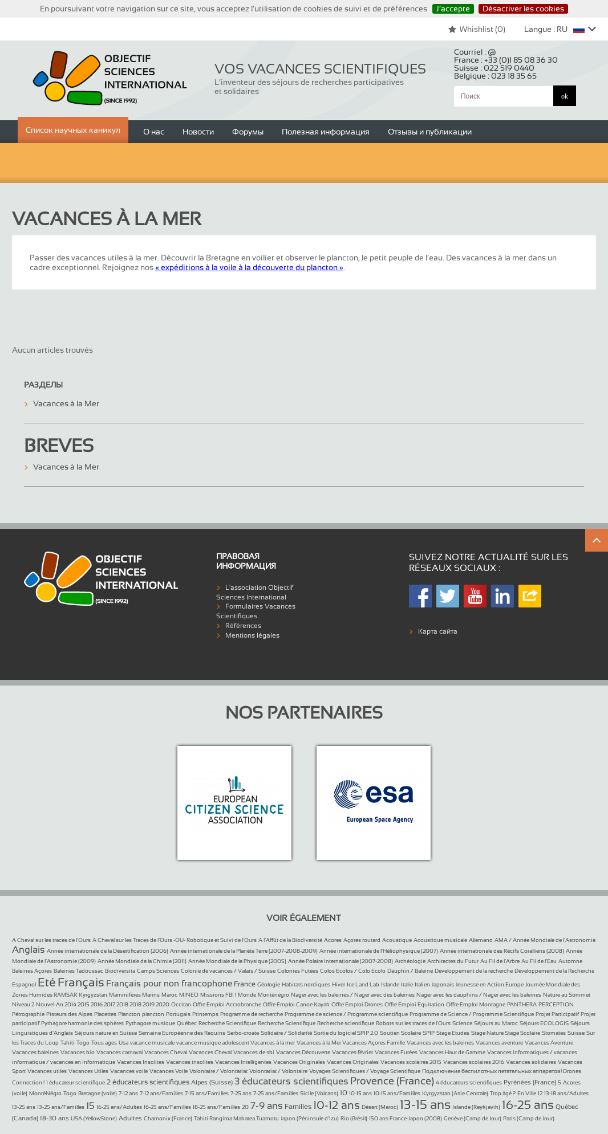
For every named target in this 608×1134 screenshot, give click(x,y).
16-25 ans (528, 1104)
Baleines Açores (32, 971)
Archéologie (410, 961)
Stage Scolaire (522, 1033)
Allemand (481, 940)
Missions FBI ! (218, 995)
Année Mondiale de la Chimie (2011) (142, 961)
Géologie (268, 984)
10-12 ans (336, 1105)
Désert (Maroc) (380, 1107)
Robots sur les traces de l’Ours (413, 1023)
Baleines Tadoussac (78, 971)
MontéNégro (45, 1093)
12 (540, 1093)
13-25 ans (23, 1107)
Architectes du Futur (453, 961)
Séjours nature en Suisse (106, 1033)
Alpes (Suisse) (212, 1082)
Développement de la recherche (474, 971)
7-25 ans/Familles (275, 1093)
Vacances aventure (499, 1042)
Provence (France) (392, 1081)
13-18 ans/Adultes (566, 1093)
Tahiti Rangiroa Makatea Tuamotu (236, 1118)
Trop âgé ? (503, 1093)
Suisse (576, 1033)
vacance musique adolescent (213, 1042)
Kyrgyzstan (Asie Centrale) (455, 1093)
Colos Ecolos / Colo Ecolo (353, 971)
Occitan (181, 1004)
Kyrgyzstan (93, 995)
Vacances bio (77, 1052)
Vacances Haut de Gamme (452, 1052)
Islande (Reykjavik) (476, 1107)
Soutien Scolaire (400, 1033)
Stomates (554, 1033)
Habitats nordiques (306, 984)
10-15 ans (360, 1093)
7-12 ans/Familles (161, 1093)
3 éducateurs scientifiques (291, 1081)
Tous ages (104, 1042)
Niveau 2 (23, 1004)
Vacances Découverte (303, 1052)
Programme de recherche (251, 1014)
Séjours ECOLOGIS (544, 1023)
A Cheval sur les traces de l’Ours (51, 940)
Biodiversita (120, 971)
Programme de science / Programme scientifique (346, 1014)
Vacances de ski (253, 1052)
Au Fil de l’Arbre (500, 961)
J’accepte (453, 8)
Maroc (169, 995)
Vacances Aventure (549, 1042)
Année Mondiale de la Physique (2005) (237, 961)
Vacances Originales (299, 1062)
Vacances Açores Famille (373, 1042)
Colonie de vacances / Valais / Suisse (228, 971)
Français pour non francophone (169, 983)
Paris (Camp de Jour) (528, 1118)
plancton (153, 1014)
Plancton (129, 1014)
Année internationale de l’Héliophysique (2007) (378, 951)
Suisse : (494, 67)
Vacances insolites (189, 1062)
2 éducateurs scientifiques (148, 1082)
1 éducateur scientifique (75, 1082)
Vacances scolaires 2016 (473, 1062)
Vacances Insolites (140, 1062)
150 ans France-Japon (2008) (405, 1118)
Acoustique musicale (440, 940)
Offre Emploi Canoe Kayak (296, 1004)
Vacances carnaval (119, 1052)
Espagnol (24, 984)
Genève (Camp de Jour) (472, 1118)
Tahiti (67, 1042)
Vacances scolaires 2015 (410, 1062)
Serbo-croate (243, 1033)
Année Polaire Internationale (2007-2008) (340, 961)
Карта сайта (437, 631)
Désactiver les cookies (523, 8)
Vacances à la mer (272, 1042)
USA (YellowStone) (94, 1118)
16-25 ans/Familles (167, 1107)
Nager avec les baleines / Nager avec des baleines (353, 995)
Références (243, 626)
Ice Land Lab (363, 984)
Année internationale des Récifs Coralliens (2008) (502, 951)
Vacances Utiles (88, 1071)
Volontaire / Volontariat (218, 1071)
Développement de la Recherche (554, 971)
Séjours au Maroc (496, 1023)
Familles (298, 1107)
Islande (390, 984)
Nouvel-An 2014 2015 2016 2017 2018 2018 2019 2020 (102, 1004)
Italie (407, 984)
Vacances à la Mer (66, 403)
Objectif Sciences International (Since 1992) (110, 78)
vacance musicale (152, 1042)
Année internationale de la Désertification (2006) (107, 951)
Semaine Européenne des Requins (182, 1033)
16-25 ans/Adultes (119, 1107)
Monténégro (273, 995)
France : (506, 59)
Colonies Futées (297, 971)
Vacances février (352, 1052)
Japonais (443, 984)
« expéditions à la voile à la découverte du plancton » (249, 267)
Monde (247, 995)
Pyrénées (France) (530, 1082)
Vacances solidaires (531, 1062)
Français (81, 982)
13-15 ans (425, 1105)
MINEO (188, 995)
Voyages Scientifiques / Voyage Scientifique (364, 1071)
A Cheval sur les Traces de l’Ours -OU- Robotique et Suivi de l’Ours (174, 940)
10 (343, 1093)
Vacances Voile (168, 1071)
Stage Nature (488, 1033)
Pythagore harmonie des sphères (82, 1023)
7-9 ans (266, 1105)
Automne (570, 961)
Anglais (28, 949)
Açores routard (361, 940)
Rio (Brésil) (354, 1118)
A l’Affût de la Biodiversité (290, 940)
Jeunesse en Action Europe (490, 984)
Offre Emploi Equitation (414, 1004)
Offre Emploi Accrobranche (227, 1004)
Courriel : (475, 51)
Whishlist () (476, 29)
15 (90, 1105)
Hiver (338, 984)
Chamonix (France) (168, 1118)
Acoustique (397, 940)
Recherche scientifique (345, 1023)
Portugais (178, 1014)
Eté (47, 982)
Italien (422, 984)
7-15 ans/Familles (207, 1093)
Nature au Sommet (566, 995)
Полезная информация (326, 131)
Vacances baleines (35, 1052)
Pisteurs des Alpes (69, 1014)
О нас (153, 131)
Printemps (205, 1014)
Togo (83, 1042)
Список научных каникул (73, 129)
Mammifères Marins (134, 995)
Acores (333, 940)
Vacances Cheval (165, 1052)
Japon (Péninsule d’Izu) (310, 1118)
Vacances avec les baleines (440, 1042)
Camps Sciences (158, 971)
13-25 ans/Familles (60, 1107)
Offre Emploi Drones (357, 1004)
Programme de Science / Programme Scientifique (472, 1014)
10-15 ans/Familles (397, 1093)
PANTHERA (522, 1004)
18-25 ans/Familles (216, 1107)
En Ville (526, 1093)
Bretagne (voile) (97, 1093)
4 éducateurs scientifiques (469, 1082)
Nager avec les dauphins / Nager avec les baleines (478, 995)
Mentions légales (252, 635)
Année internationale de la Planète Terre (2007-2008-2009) (244, 951)
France (245, 984)
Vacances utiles (47, 1071)
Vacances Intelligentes (243, 1062)
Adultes (130, 1118)
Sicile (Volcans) (319, 1093)
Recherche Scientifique (227, 1023)
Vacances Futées (396, 1052)
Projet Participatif (557, 1014)
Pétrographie (28, 1014)
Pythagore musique (150, 1023)
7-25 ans (241, 1093)
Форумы (248, 131)
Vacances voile (129, 1071)
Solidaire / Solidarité (286, 1033)
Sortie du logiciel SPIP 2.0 (346, 1033)
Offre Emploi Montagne (475, 1004)
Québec (187, 1023)
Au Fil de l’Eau (539, 961)
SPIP (429, 1033)
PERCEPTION (556, 1004)
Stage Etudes (452, 1033)
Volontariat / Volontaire (278, 1071)
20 (245, 1107)
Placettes (105, 1014)
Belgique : (495, 75)
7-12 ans (128, 1093)
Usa (123, 1042)
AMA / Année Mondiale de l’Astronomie (544, 940)
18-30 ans (54, 1118)
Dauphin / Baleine (410, 971)
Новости (198, 131)
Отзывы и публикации (430, 131)
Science (462, 1023)
